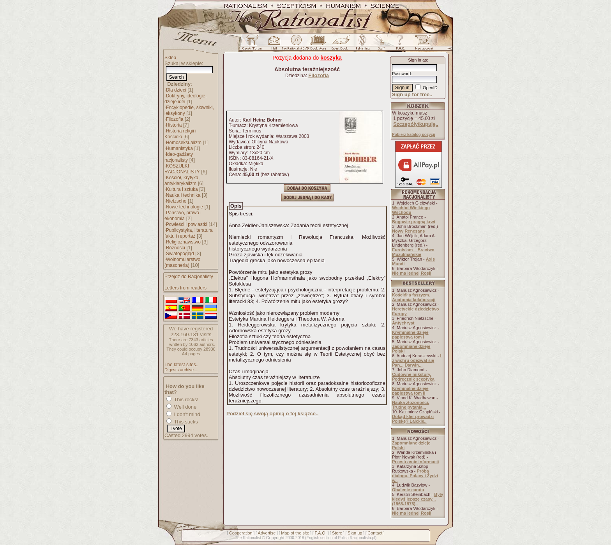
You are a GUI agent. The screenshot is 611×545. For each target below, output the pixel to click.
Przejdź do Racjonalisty (188, 276)
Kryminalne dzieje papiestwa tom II (410, 390)
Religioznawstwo (183, 242)
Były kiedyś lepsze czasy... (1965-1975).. (417, 499)
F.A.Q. (320, 533)
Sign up (355, 533)
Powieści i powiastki (186, 224)
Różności (175, 247)
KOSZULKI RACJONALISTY (182, 169)
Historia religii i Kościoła (180, 133)
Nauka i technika (183, 195)
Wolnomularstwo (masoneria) (182, 262)
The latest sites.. (181, 364)
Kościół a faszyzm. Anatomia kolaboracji (413, 297)
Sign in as (417, 60)
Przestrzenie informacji (415, 461)
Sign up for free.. (412, 94)
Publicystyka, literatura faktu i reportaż (188, 233)
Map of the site (295, 533)
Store (337, 533)
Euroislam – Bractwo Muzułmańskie (413, 252)
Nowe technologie (184, 207)
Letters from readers (185, 288)
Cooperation (241, 533)
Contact (374, 533)
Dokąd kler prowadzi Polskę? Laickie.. (413, 418)
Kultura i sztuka (182, 189)
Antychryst (403, 323)
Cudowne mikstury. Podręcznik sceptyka (413, 376)
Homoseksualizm (183, 142)
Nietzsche (176, 201)
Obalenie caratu (408, 489)
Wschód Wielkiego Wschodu (411, 210)
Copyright (275, 537)
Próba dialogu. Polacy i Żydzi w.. (415, 476)
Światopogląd (180, 253)
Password (401, 73)
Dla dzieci (176, 90)
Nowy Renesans (408, 231)
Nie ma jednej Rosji (411, 273)
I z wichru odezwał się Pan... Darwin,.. (416, 360)
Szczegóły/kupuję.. (415, 124)
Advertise (267, 533)
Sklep (170, 57)
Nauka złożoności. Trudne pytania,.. (410, 404)
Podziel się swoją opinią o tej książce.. (272, 413)
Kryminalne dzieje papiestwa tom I (410, 334)
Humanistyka (179, 148)
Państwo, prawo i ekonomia (182, 215)
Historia (174, 125)
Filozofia (175, 119)
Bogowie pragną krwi (413, 221)
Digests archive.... (181, 369)
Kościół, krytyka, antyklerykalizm (182, 180)
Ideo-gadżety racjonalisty (178, 157)
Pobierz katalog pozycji (413, 134)
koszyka (330, 58)
